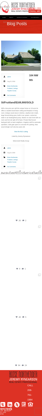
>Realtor (24, 404)
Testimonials (35, 17)
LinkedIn (9, 404)
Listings (15, 88)
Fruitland (9, 88)
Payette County (11, 90)
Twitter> (2, 404)
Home (4, 17)
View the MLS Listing (21, 131)
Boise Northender (12, 86)
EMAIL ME (34, 11)
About (11, 17)
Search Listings (22, 17)
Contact (24, 22)
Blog (5, 22)
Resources (14, 22)
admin (9, 77)
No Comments (11, 95)
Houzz (17, 404)
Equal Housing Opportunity (30, 404)
